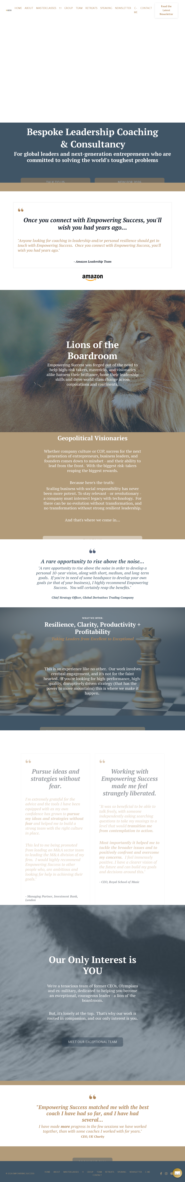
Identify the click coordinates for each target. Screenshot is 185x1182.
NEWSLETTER (123, 8)
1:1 (60, 8)
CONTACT (146, 8)
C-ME (135, 10)
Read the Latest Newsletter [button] (166, 10)
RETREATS (91, 8)
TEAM (79, 8)
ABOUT (29, 8)
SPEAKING (106, 8)
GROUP (68, 8)
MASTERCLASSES (46, 8)
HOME (18, 8)
